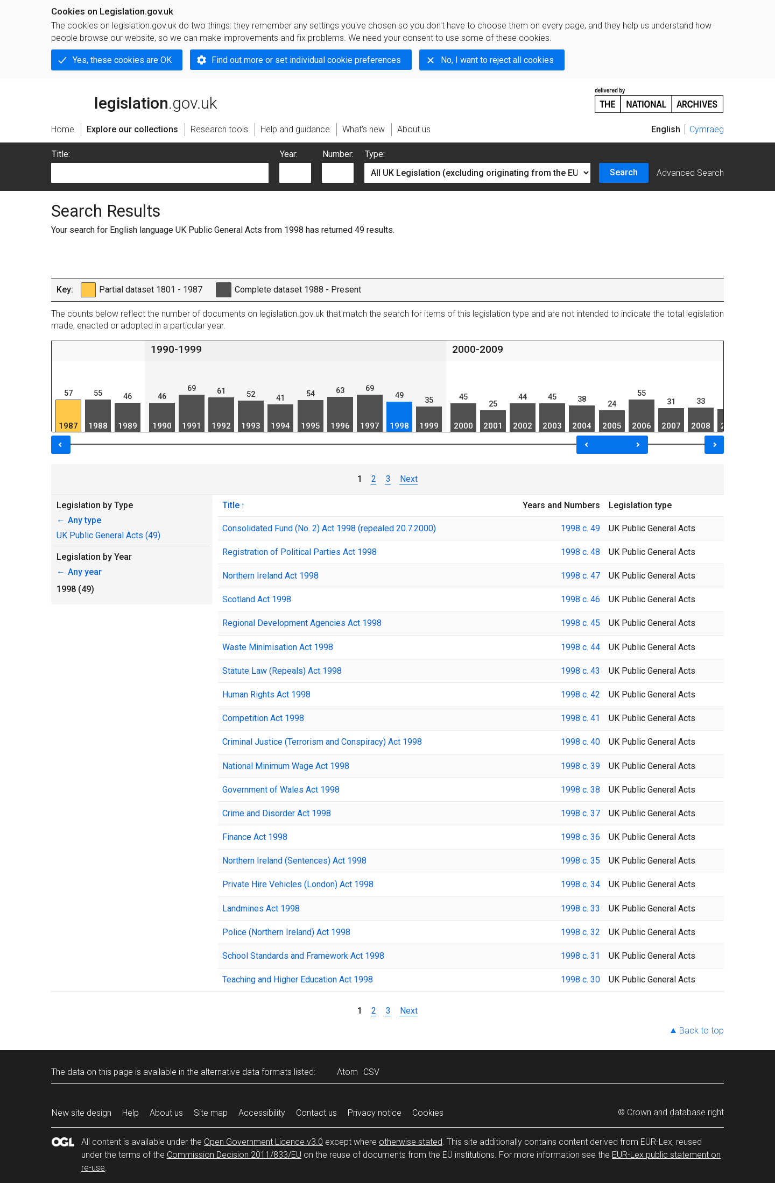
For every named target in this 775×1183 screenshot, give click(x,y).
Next (408, 479)
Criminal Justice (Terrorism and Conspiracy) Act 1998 (322, 742)
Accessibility (261, 1113)
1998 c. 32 (580, 932)
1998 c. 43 (580, 671)
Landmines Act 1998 (261, 908)
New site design (81, 1113)
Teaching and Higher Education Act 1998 (297, 979)
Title (230, 505)
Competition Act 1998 (263, 718)
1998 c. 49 (580, 528)
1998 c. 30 (580, 979)
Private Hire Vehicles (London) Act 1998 (298, 884)
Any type (79, 520)
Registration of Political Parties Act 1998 (299, 552)
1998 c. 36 (580, 837)
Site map (211, 1113)
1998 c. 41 (580, 718)
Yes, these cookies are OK (122, 60)
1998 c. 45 (580, 623)
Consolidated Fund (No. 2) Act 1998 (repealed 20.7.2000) (329, 528)
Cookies (427, 1113)
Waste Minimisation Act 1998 (277, 647)
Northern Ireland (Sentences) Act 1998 (294, 861)
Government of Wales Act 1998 (281, 790)
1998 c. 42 (580, 694)
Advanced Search (690, 173)
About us (166, 1113)
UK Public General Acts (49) (108, 535)
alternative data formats (246, 1072)
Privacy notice (374, 1113)
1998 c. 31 (580, 956)
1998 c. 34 (580, 884)
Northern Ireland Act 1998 (270, 576)
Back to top (701, 1030)
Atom (347, 1072)
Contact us (316, 1113)
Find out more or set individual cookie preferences (306, 60)
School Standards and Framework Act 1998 (303, 956)
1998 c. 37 (580, 813)
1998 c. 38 (580, 790)
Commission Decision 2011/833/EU (234, 1155)
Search (624, 172)
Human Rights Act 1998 (266, 694)
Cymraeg (706, 129)
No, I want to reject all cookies (497, 60)
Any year (79, 572)
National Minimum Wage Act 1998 (285, 766)
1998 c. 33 (580, 908)
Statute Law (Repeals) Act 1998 (282, 671)
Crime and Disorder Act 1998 (276, 813)
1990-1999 (176, 349)
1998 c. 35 (580, 861)
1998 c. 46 (580, 599)
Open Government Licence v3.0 (263, 1142)
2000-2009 (477, 349)
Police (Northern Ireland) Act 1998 (286, 932)
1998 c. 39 (580, 766)
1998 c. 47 (580, 576)
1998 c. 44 (580, 647)
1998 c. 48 (580, 552)
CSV (371, 1072)
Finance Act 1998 (254, 837)
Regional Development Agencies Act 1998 (302, 623)
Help (130, 1113)
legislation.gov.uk (134, 99)
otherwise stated (410, 1142)
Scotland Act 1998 (256, 599)
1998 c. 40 (580, 742)
